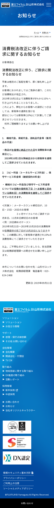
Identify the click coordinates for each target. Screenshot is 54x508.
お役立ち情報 (12, 326)
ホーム (36, 32)
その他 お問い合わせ (16, 341)
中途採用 (10, 394)
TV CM (8, 360)
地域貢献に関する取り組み (19, 371)
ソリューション (13, 322)
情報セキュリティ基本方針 (18, 472)
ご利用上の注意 (11, 483)
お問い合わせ (12, 402)
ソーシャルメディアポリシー (18, 488)
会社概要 (10, 352)
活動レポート (12, 379)
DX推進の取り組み (14, 375)
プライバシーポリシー (14, 478)
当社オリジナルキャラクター (20, 410)
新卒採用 (11, 390)
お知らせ (45, 32)
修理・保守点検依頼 (15, 337)
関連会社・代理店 (14, 356)
